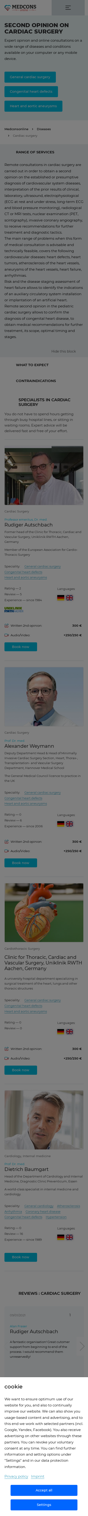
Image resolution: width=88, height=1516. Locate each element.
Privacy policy (16, 1476)
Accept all (44, 1490)
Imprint (37, 1476)
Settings (44, 1505)
